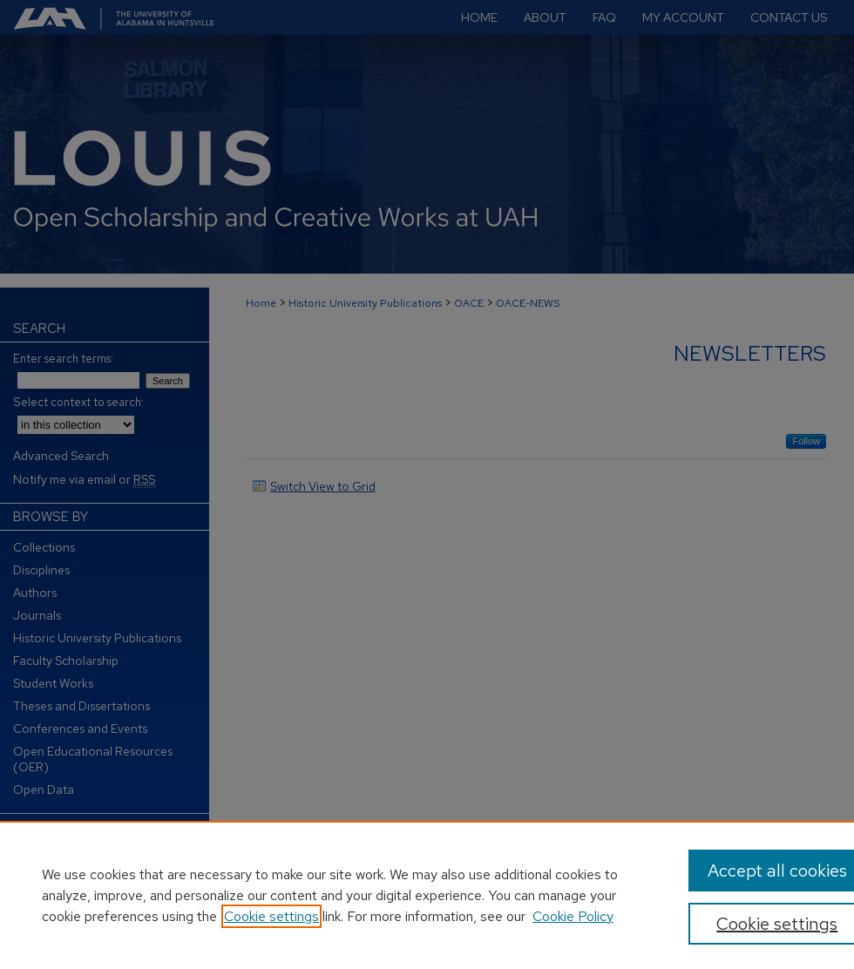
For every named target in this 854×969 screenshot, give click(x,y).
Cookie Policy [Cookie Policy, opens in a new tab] (572, 916)
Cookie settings (271, 916)
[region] (427, 895)
